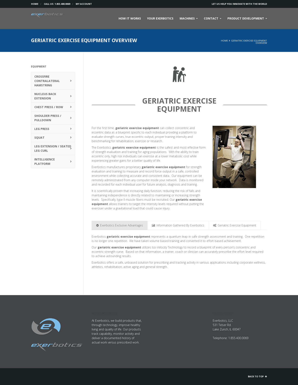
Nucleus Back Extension (45, 96)
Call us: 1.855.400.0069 (57, 3)
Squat (39, 137)
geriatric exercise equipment (137, 128)
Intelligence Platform (44, 161)
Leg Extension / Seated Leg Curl (52, 148)
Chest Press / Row (48, 107)
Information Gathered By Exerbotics (178, 225)
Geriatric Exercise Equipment (234, 225)
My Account (84, 3)
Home (34, 3)
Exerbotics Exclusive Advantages (119, 225)
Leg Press (41, 129)
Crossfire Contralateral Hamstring (47, 81)
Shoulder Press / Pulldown (47, 118)
